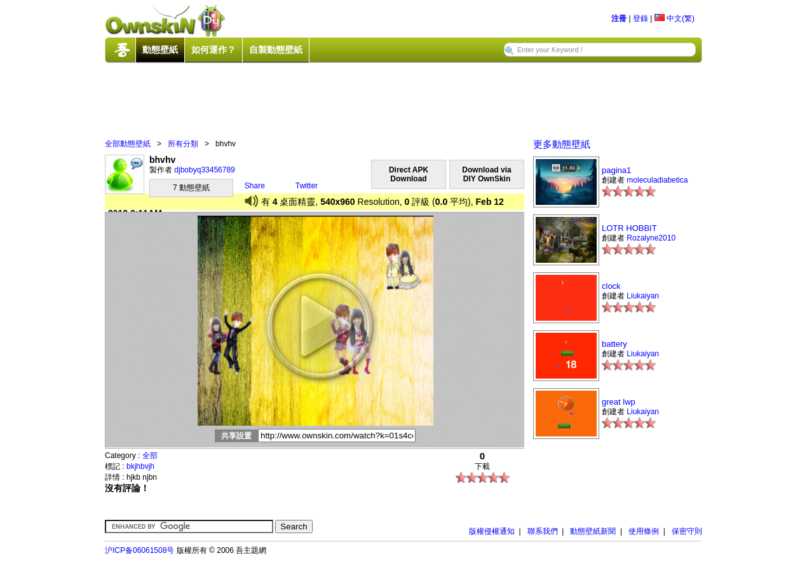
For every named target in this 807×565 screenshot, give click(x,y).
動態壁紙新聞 (593, 531)
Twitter (306, 185)
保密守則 (687, 531)
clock (611, 286)
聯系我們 (542, 531)
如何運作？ (213, 50)
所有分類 (183, 143)
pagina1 (616, 170)
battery (614, 344)
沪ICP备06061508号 (139, 550)
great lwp (618, 402)
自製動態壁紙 (275, 50)
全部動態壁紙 (128, 143)
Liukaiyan (643, 295)
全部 (150, 455)
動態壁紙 (160, 50)
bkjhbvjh (140, 466)
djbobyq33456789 (204, 169)
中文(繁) (674, 18)
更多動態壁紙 (561, 144)
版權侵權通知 (492, 531)
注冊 (619, 18)
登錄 (640, 18)
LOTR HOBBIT (629, 228)
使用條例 (643, 531)
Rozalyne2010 (651, 238)
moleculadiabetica (657, 180)
